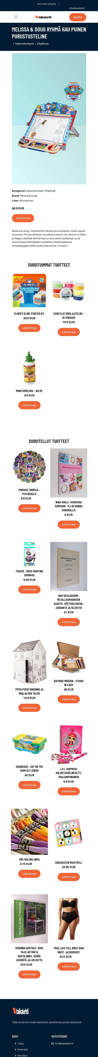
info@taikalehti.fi (77, 8)
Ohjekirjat (43, 43)
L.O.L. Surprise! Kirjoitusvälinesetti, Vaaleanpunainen (69, 773)
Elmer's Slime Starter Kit (29, 313)
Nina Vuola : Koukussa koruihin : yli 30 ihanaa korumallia (68, 506)
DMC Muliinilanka (29, 859)
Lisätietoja (23, 218)
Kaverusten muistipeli (68, 862)
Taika (20, 1043)
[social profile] (59, 4)
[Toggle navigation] (16, 17)
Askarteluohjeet (24, 43)
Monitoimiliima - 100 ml (29, 391)
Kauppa (77, 17)
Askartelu (22, 1049)
